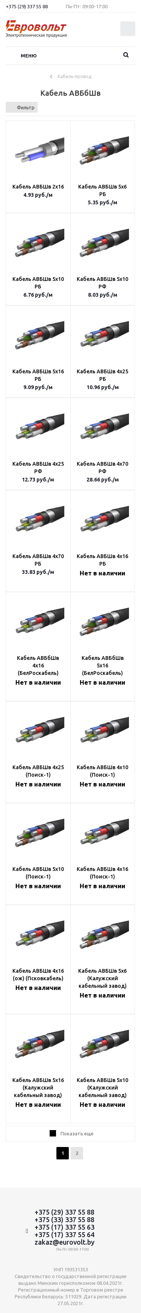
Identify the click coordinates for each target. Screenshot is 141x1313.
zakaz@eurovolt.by (64, 1242)
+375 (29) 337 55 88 (27, 6)
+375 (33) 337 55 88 (64, 1219)
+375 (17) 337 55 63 (64, 1227)
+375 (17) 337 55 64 (64, 1234)
